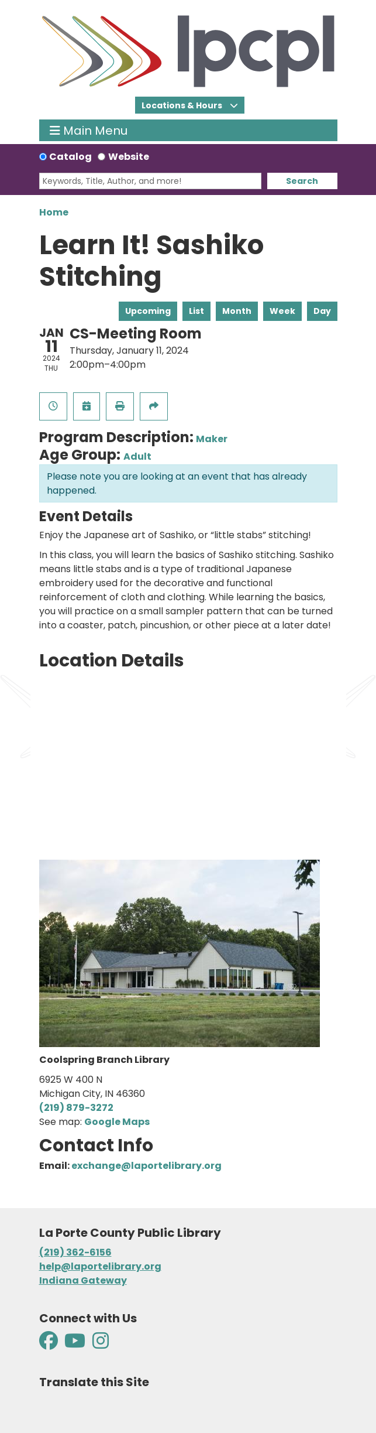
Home (53, 212)
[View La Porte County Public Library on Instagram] (100, 1344)
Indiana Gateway (83, 1280)
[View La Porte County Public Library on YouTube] (74, 1344)
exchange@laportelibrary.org (146, 1165)
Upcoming (148, 311)
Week (282, 311)
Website (128, 156)
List (196, 311)
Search (302, 181)
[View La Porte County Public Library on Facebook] (49, 1344)
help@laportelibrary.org (100, 1266)
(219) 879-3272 (76, 1107)
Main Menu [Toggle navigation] (88, 130)
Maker (211, 439)
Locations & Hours (183, 105)
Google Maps (117, 1121)
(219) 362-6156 (75, 1252)
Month (236, 311)
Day (322, 311)
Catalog (70, 156)
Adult (137, 456)
